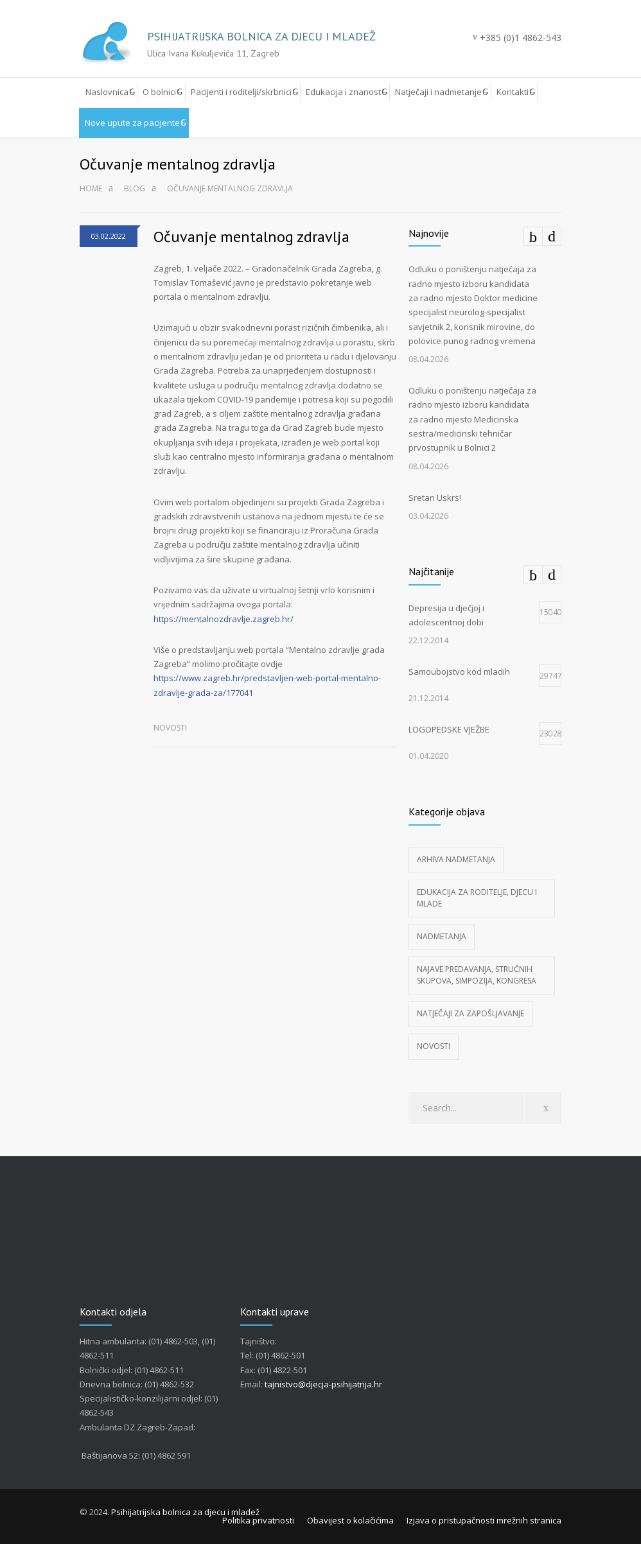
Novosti (170, 727)
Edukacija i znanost (343, 92)
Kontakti (512, 92)
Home (91, 188)
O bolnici (159, 92)
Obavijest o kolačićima (350, 1520)
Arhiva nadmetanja (456, 859)
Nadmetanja (441, 936)
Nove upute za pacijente (132, 122)
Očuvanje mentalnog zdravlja (251, 237)
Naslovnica (106, 92)
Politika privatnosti (258, 1520)
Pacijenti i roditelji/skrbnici (241, 92)
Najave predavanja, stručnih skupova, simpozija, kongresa (476, 975)
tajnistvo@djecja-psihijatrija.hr (323, 1384)
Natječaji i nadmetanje (438, 92)
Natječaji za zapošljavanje (470, 1013)
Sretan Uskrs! (434, 497)
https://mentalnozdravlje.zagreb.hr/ (224, 619)
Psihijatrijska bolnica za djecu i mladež (185, 1512)
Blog (134, 188)
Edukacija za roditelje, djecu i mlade (477, 898)
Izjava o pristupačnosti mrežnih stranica (484, 1520)
